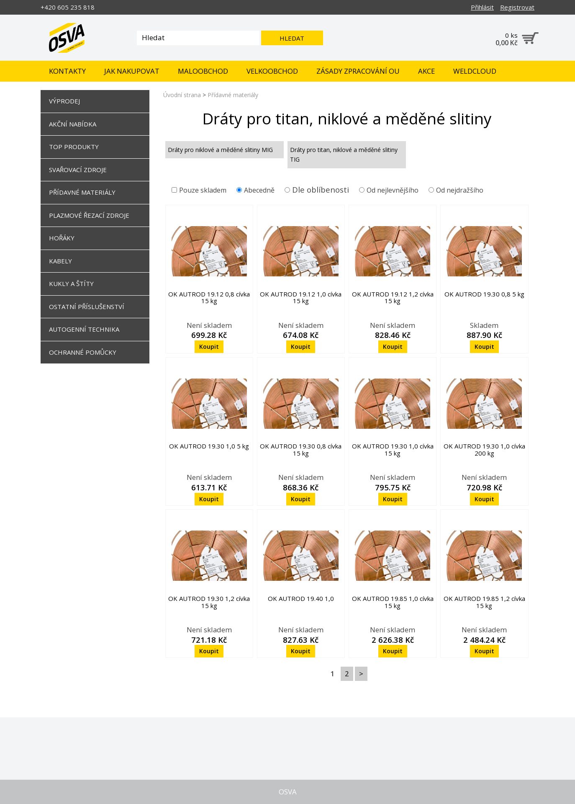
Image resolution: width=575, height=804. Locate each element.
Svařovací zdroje (78, 169)
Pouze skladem (199, 190)
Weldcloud (474, 71)
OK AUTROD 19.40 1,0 (301, 598)
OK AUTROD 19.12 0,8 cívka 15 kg (209, 297)
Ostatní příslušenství (86, 306)
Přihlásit (482, 7)
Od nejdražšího (456, 190)
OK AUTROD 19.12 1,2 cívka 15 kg (393, 297)
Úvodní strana (182, 95)
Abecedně (255, 190)
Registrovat (517, 7)
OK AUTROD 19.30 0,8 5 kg (484, 294)
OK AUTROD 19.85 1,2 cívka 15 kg (484, 602)
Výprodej (64, 101)
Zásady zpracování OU (358, 71)
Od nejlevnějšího (388, 190)
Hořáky (61, 238)
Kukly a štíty (71, 283)
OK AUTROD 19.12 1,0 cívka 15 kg (300, 297)
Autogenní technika (84, 329)
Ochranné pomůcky (82, 352)
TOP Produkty (74, 146)
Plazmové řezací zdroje (89, 215)
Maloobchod (203, 71)
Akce (426, 71)
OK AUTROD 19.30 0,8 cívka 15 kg (300, 449)
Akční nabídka (72, 124)
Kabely (60, 261)
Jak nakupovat (131, 71)
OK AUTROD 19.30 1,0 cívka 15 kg (393, 449)
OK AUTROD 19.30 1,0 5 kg (209, 446)
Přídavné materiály (82, 192)
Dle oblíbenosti (320, 189)
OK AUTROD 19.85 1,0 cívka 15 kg (393, 602)
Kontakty (67, 71)
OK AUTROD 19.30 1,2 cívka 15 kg (209, 602)
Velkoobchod (272, 71)
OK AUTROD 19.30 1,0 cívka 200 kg (484, 449)
